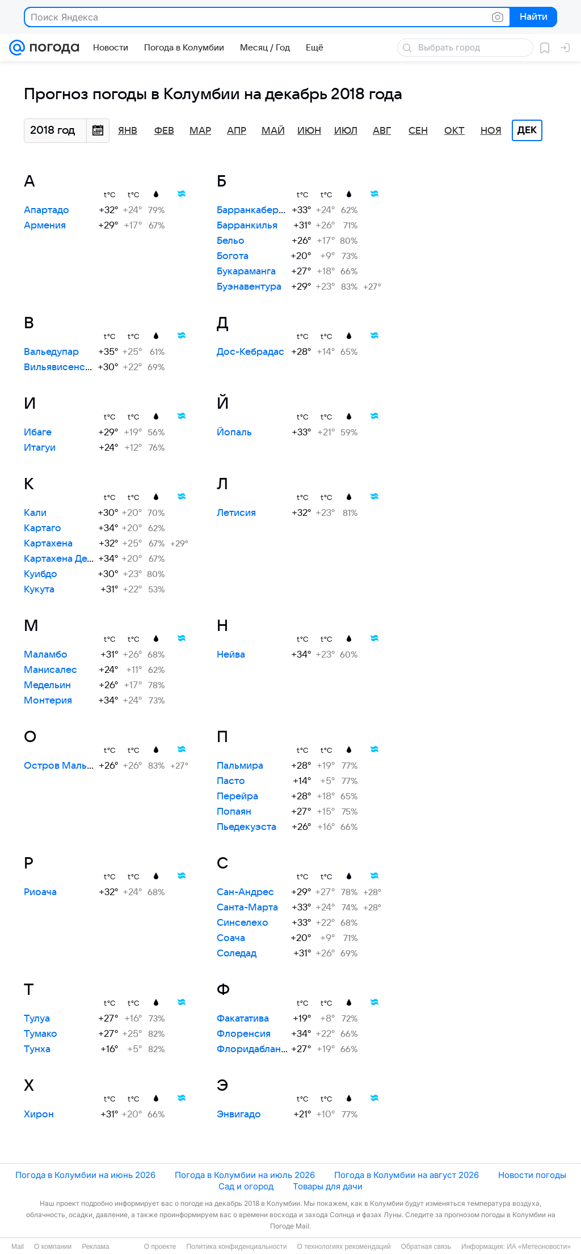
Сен (418, 131)
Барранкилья (247, 226)
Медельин (47, 685)
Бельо (231, 241)
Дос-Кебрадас (250, 352)
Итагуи (40, 448)
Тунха (37, 1049)
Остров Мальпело (67, 766)
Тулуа (37, 1019)
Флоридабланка (254, 1049)
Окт (454, 131)
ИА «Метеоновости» (539, 1247)
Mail (17, 1247)
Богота (233, 256)
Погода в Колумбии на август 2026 (406, 1175)
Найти (532, 17)
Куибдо (40, 574)
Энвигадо (239, 1114)
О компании (52, 1247)
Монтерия (48, 701)
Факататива (243, 1019)
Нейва (231, 655)
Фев (164, 131)
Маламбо (46, 655)
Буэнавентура (249, 287)
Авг (382, 131)
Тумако (40, 1034)
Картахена (48, 544)
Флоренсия (244, 1034)
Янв (127, 131)
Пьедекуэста (246, 827)
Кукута (39, 589)
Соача (231, 938)
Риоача (40, 892)
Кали (35, 513)
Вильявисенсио (60, 367)
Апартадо (46, 210)
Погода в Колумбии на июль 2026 (245, 1175)
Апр (236, 131)
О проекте (160, 1247)
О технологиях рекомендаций (343, 1247)
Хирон (39, 1114)
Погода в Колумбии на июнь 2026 (85, 1175)
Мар (200, 131)
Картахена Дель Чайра (76, 559)
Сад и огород (245, 1186)
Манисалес (50, 670)
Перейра (237, 796)
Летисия (236, 513)
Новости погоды (532, 1175)
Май (273, 131)
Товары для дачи (328, 1186)
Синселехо (242, 923)
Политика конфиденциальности (236, 1247)
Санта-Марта (247, 908)
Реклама (95, 1247)
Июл (345, 131)
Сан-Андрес (245, 892)
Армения (45, 226)
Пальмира (240, 766)
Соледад (236, 953)
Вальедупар (51, 352)
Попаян (234, 812)
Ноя (491, 131)
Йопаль (234, 432)
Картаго (42, 528)
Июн (309, 131)
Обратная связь (426, 1247)
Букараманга (246, 271)
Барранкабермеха (259, 210)
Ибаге (38, 432)
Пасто (231, 781)
